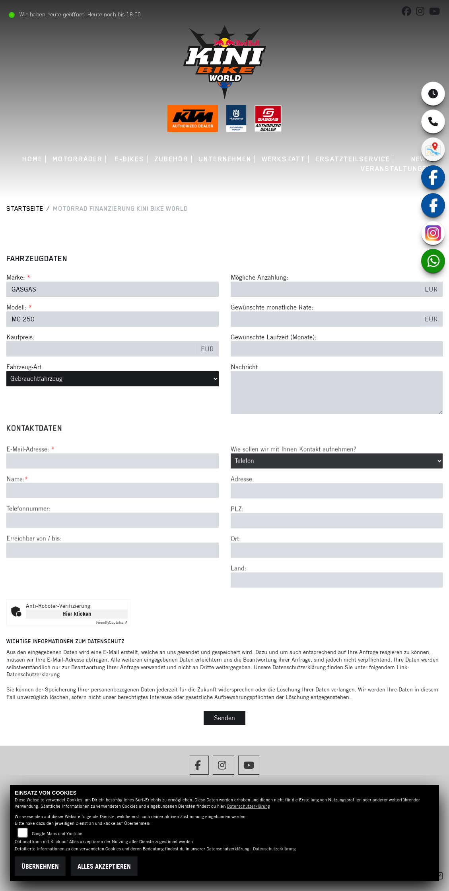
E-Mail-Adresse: (30, 478)
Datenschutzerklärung (33, 674)
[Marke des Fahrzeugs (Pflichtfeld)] (112, 289)
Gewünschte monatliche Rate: (272, 307)
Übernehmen (40, 866)
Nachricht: (245, 367)
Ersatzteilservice (352, 159)
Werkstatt (283, 159)
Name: (15, 508)
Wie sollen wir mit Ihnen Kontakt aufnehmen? (293, 478)
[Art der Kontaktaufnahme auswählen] (337, 489)
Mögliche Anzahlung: (259, 277)
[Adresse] (337, 520)
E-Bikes (129, 159)
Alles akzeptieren (104, 866)
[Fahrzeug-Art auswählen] (112, 378)
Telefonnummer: (28, 538)
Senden (224, 718)
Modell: (16, 307)
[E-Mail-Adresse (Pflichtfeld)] (112, 489)
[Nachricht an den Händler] (337, 392)
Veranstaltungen (396, 168)
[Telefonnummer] (112, 549)
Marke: (15, 277)
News (421, 159)
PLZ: (237, 538)
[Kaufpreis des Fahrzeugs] (101, 348)
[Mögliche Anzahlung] (326, 289)
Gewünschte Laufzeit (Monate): (274, 337)
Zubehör (171, 159)
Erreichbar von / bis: (34, 568)
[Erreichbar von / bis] (112, 579)
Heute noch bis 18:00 (114, 14)
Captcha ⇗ (112, 622)
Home (32, 159)
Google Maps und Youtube (57, 833)
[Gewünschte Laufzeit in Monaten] (337, 348)
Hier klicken (76, 613)
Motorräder (77, 159)
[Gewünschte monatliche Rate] (326, 319)
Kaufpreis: (20, 337)
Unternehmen (224, 159)
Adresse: (242, 508)
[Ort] (337, 579)
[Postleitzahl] (337, 549)
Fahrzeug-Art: (24, 367)
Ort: (236, 568)
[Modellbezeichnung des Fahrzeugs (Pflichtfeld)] (112, 319)
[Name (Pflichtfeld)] (112, 519)
